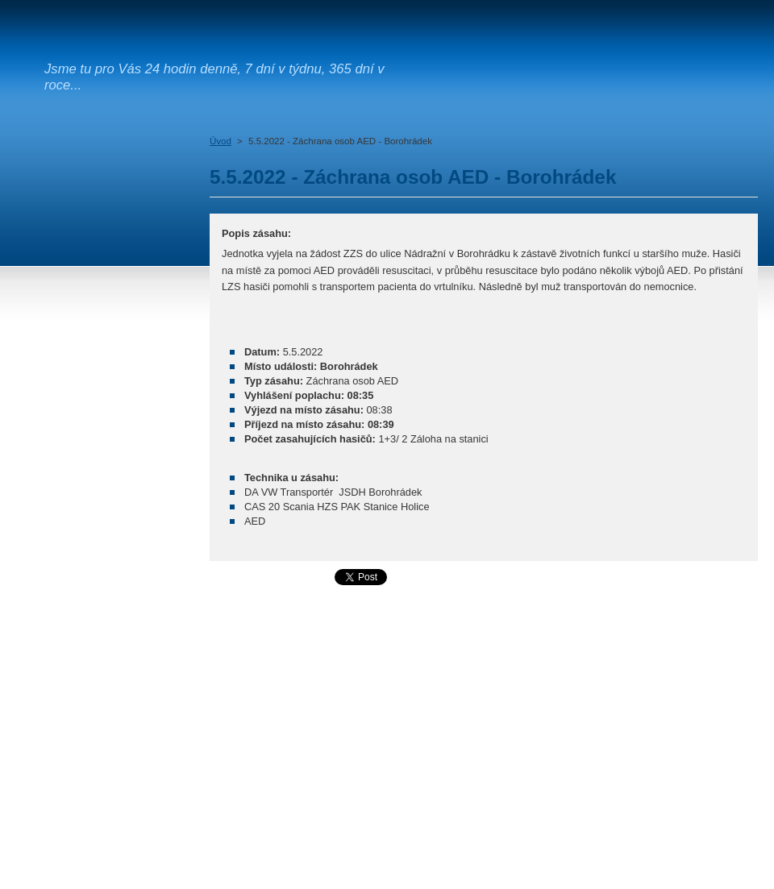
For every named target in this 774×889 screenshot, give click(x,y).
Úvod (220, 141)
